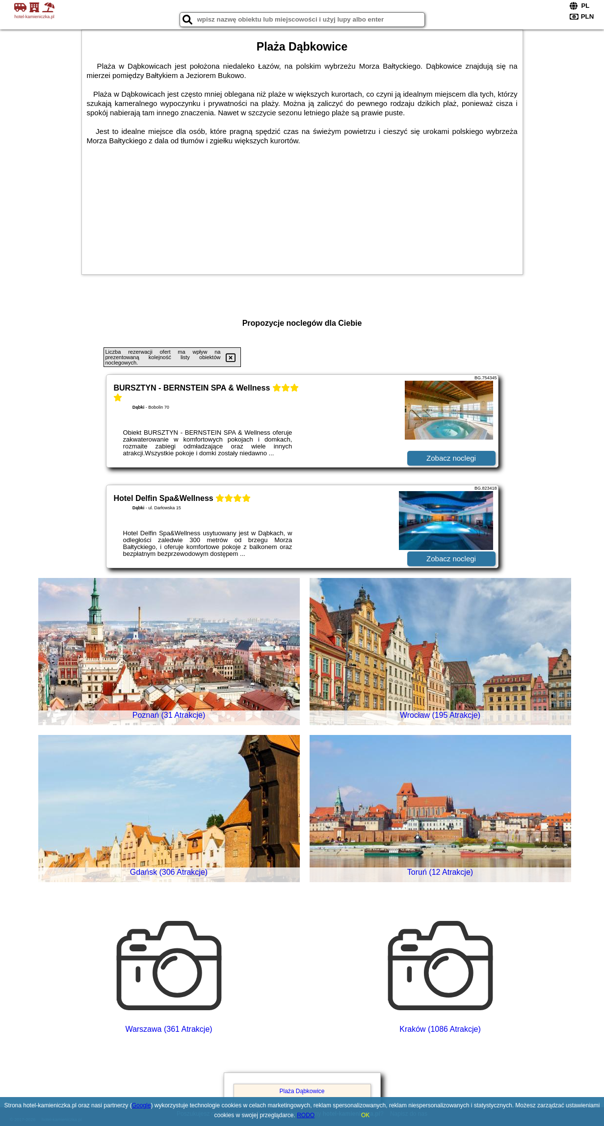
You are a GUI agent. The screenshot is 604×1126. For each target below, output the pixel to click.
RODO (306, 1115)
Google (141, 1105)
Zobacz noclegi (451, 458)
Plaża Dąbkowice (301, 1091)
